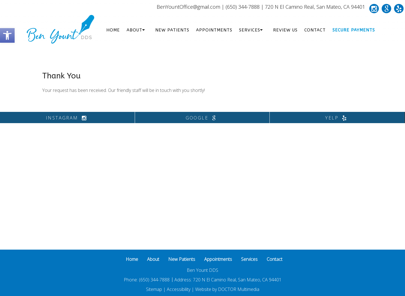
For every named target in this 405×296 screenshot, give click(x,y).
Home (113, 30)
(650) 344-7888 (243, 6)
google (202, 118)
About (134, 30)
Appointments (214, 30)
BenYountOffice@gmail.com (188, 6)
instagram (67, 118)
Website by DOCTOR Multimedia (227, 289)
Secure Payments (353, 30)
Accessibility (178, 289)
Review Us (285, 30)
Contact (315, 30)
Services (249, 30)
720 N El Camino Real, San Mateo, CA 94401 (315, 6)
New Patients (172, 30)
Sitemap (154, 289)
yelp (337, 118)
